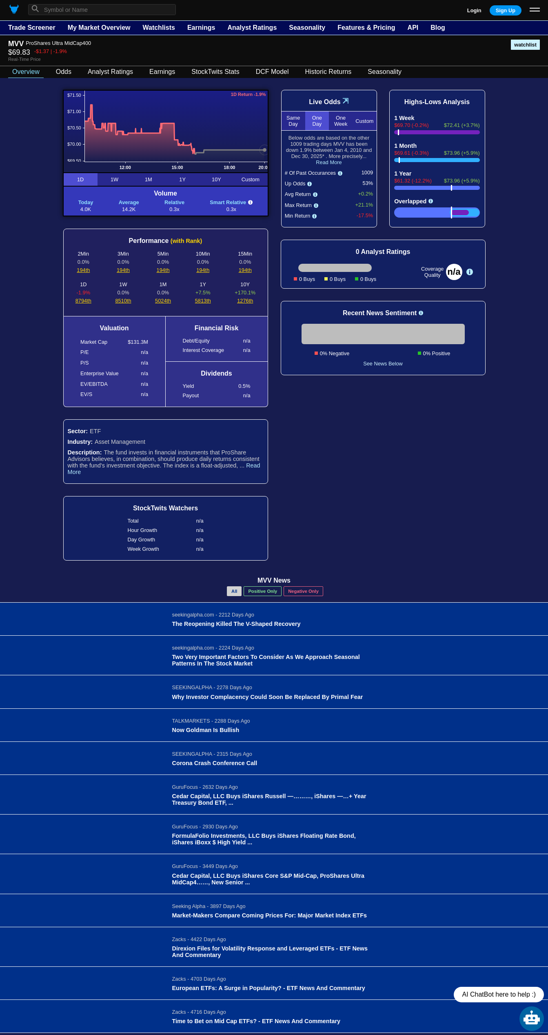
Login (474, 10)
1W (114, 179)
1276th (245, 301)
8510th (123, 301)
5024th (163, 301)
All (234, 591)
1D (80, 179)
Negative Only (303, 591)
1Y (182, 179)
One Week (340, 121)
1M (148, 179)
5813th (203, 301)
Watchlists (158, 27)
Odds (63, 71)
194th (83, 270)
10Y (216, 179)
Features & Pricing (366, 27)
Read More (329, 162)
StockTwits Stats (215, 71)
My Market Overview (99, 27)
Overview (26, 71)
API (413, 27)
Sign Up (505, 10)
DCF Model (272, 71)
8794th (83, 301)
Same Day (293, 121)
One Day (317, 121)
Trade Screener (31, 27)
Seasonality (307, 27)
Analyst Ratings (252, 27)
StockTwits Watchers (165, 508)
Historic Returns (328, 71)
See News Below (383, 364)
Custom (251, 179)
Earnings (201, 27)
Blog (437, 27)
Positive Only (262, 591)
